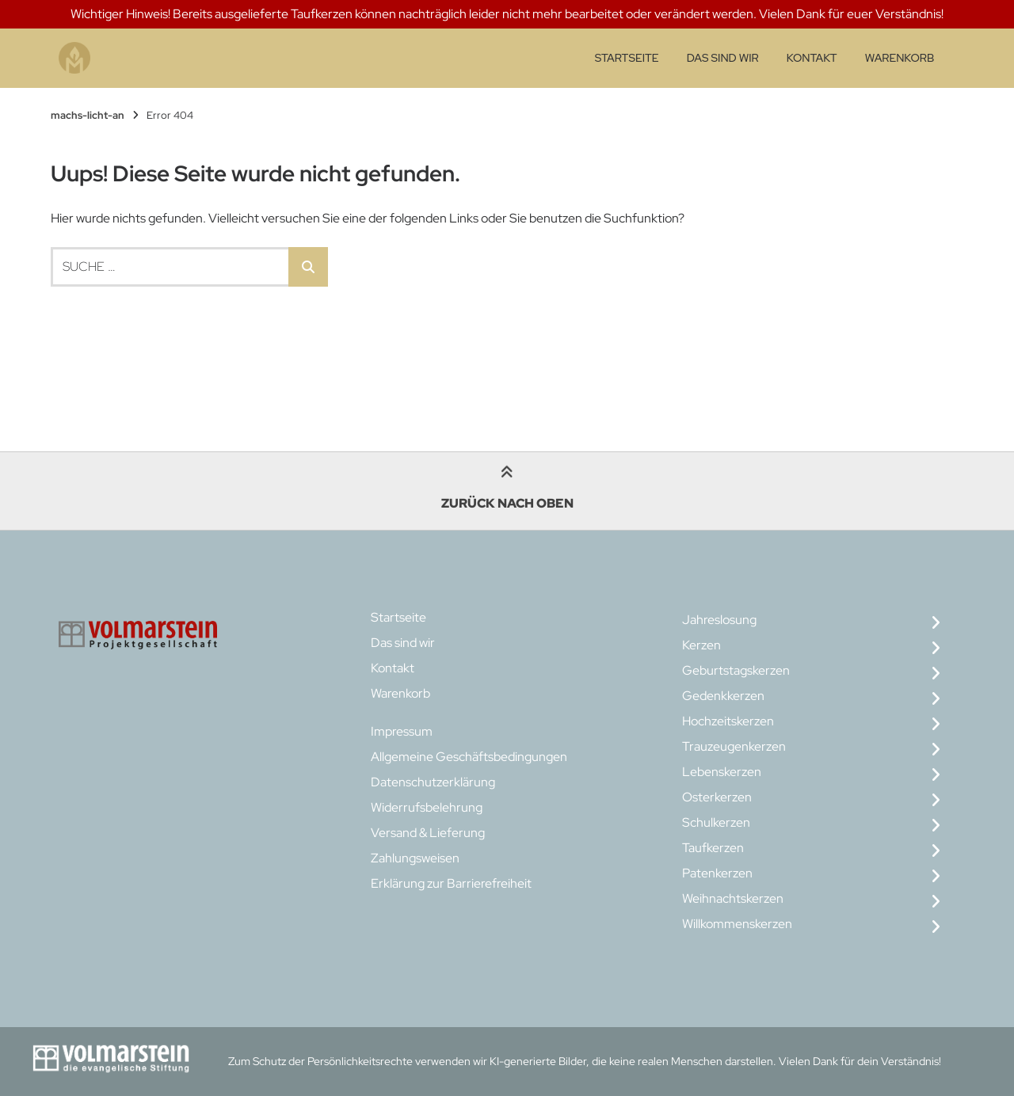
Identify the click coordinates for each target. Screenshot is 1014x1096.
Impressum (402, 731)
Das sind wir (723, 58)
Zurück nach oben (507, 490)
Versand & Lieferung (428, 832)
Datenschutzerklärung (433, 782)
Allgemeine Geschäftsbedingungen (469, 756)
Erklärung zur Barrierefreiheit (451, 883)
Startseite (627, 58)
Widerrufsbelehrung (426, 807)
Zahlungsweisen (415, 858)
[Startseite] (74, 58)
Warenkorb (899, 58)
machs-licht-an (87, 115)
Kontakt (812, 58)
